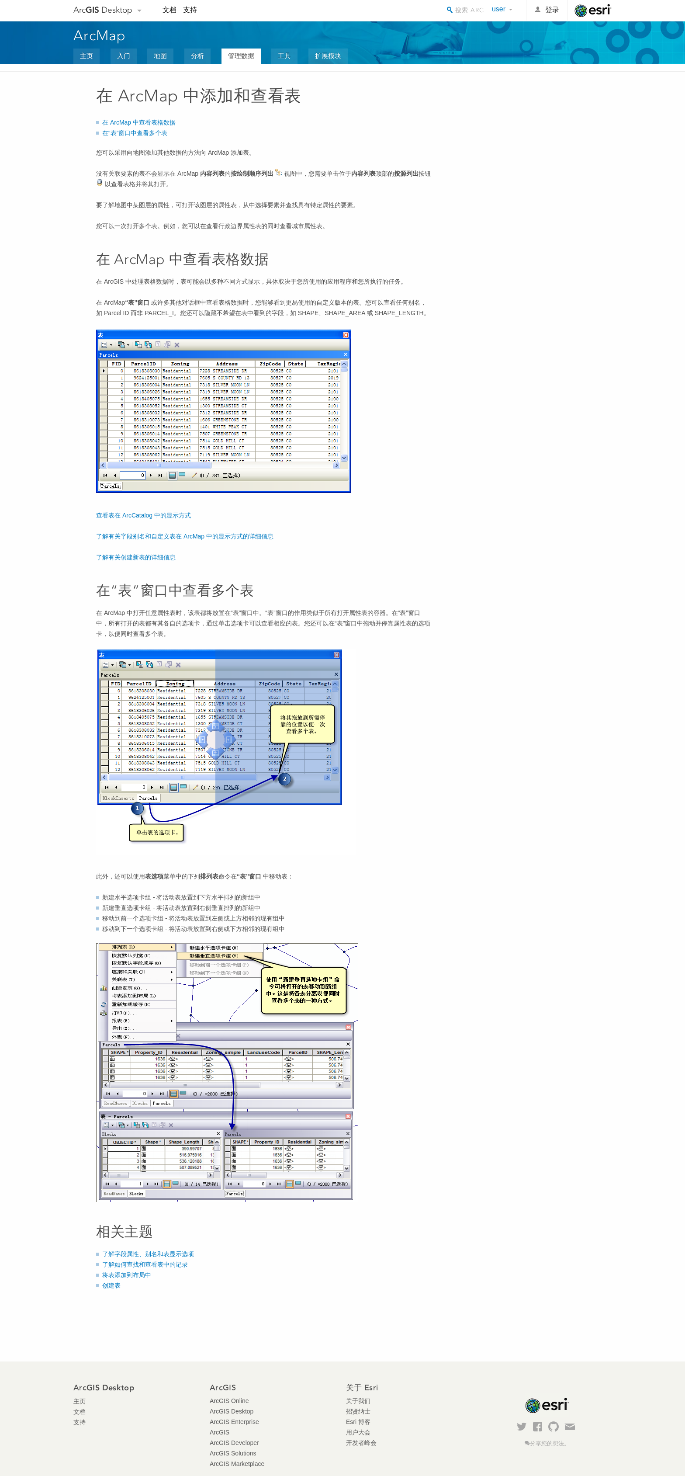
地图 (160, 55)
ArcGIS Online (229, 1400)
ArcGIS (219, 1432)
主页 (86, 55)
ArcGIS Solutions (233, 1453)
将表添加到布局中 (126, 1274)
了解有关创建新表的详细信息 (136, 557)
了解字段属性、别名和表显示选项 (148, 1253)
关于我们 (358, 1400)
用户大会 (358, 1432)
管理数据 (241, 55)
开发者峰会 (361, 1442)
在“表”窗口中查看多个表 (134, 132)
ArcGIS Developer (234, 1442)
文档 (169, 10)
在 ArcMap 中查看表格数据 (139, 122)
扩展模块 (328, 55)
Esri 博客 (358, 1421)
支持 (190, 10)
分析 (197, 55)
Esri (593, 10)
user (498, 9)
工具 (284, 55)
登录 (552, 10)
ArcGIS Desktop (231, 1411)
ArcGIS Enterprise (234, 1421)
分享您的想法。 (550, 1444)
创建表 (111, 1285)
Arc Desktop (102, 10)
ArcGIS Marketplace (237, 1463)
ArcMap (99, 35)
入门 (123, 55)
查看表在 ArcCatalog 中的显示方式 (143, 515)
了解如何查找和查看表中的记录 (145, 1264)
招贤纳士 (358, 1411)
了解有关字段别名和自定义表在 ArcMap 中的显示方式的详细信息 (184, 536)
